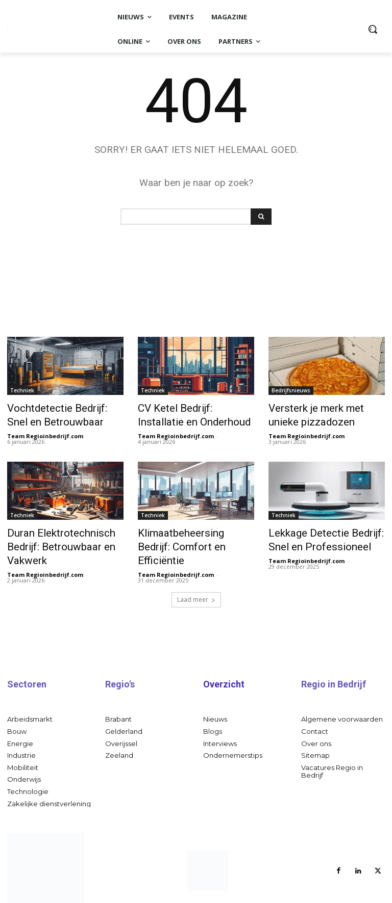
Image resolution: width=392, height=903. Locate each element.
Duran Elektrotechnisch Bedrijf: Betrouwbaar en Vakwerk (52, 538)
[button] (372, 29)
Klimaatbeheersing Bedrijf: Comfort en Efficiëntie (188, 532)
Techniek (22, 390)
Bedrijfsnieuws (291, 390)
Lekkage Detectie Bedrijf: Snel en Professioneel (325, 532)
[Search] (261, 216)
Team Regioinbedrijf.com (45, 431)
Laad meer (196, 586)
